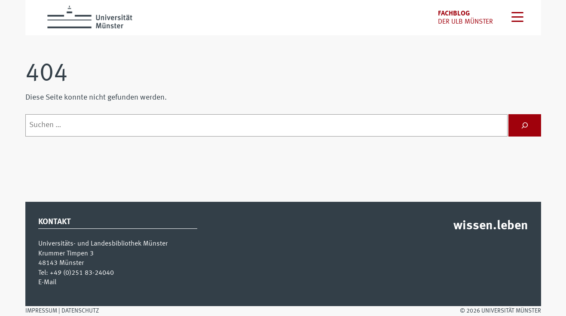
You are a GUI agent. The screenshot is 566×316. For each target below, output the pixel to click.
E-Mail (47, 282)
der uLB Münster (465, 21)
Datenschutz (80, 311)
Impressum (41, 311)
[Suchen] (524, 125)
